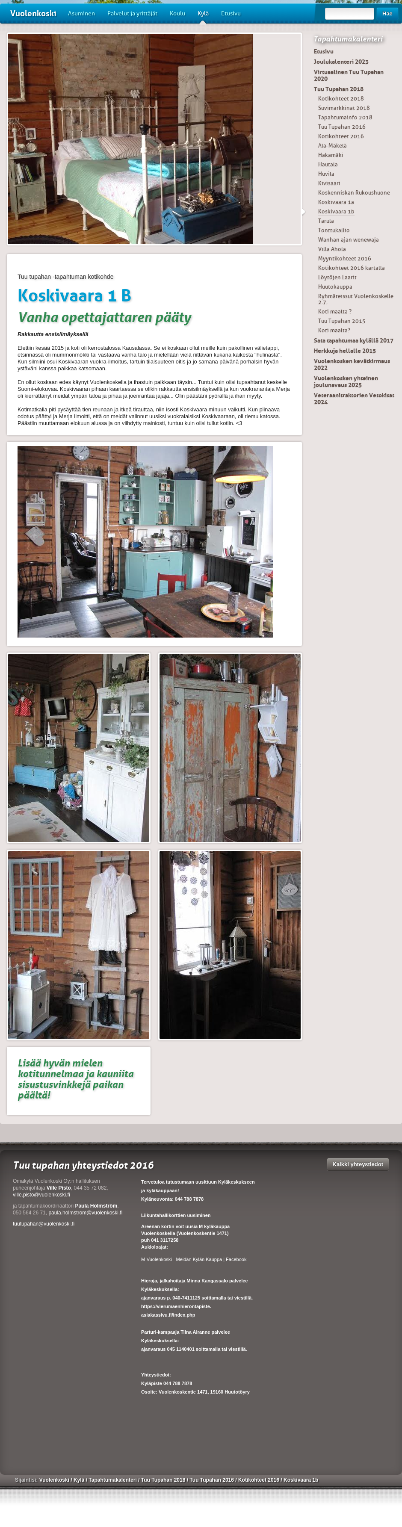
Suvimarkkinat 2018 (344, 108)
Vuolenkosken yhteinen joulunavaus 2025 (346, 381)
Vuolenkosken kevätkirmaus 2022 (352, 364)
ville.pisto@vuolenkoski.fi (41, 1195)
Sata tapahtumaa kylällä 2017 (353, 340)
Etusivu (231, 13)
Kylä (203, 17)
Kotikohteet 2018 (341, 98)
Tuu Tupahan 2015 (342, 321)
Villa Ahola (332, 249)
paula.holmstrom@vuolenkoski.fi (85, 1213)
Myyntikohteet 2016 (344, 258)
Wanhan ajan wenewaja (348, 239)
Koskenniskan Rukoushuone (354, 192)
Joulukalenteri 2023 (341, 61)
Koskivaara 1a (336, 202)
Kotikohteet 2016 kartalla (351, 268)
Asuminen (81, 13)
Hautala (328, 164)
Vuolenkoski (33, 13)
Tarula (326, 220)
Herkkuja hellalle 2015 (345, 350)
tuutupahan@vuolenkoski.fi (43, 1224)
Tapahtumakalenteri (347, 39)
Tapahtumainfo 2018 (345, 117)
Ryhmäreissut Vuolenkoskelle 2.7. (355, 299)
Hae (387, 13)
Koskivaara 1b (336, 211)
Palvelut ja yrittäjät (132, 13)
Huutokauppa (335, 286)
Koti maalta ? (335, 311)
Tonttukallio (334, 230)
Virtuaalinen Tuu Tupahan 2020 (349, 75)
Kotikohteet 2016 (341, 136)
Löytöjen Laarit (337, 277)
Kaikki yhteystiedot (358, 1164)
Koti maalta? (334, 330)
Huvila (326, 173)
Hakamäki (330, 155)
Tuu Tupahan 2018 (339, 89)
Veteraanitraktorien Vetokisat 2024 (354, 398)
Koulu (177, 13)
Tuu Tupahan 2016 (342, 126)
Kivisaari (329, 183)
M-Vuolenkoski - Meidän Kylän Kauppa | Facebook (193, 1259)
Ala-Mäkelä (332, 145)
